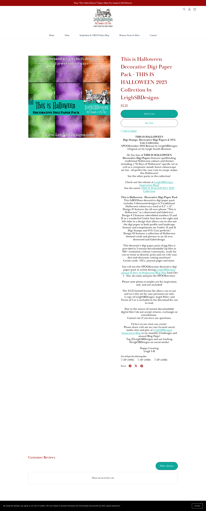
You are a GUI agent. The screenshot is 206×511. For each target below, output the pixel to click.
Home (51, 35)
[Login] (189, 9)
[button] (30, 99)
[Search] (184, 9)
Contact (153, 35)
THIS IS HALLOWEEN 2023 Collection (157, 189)
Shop (67, 35)
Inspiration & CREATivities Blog (94, 35)
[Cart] (195, 9)
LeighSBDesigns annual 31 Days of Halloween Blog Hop (148, 271)
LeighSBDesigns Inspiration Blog (156, 184)
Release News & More (129, 35)
